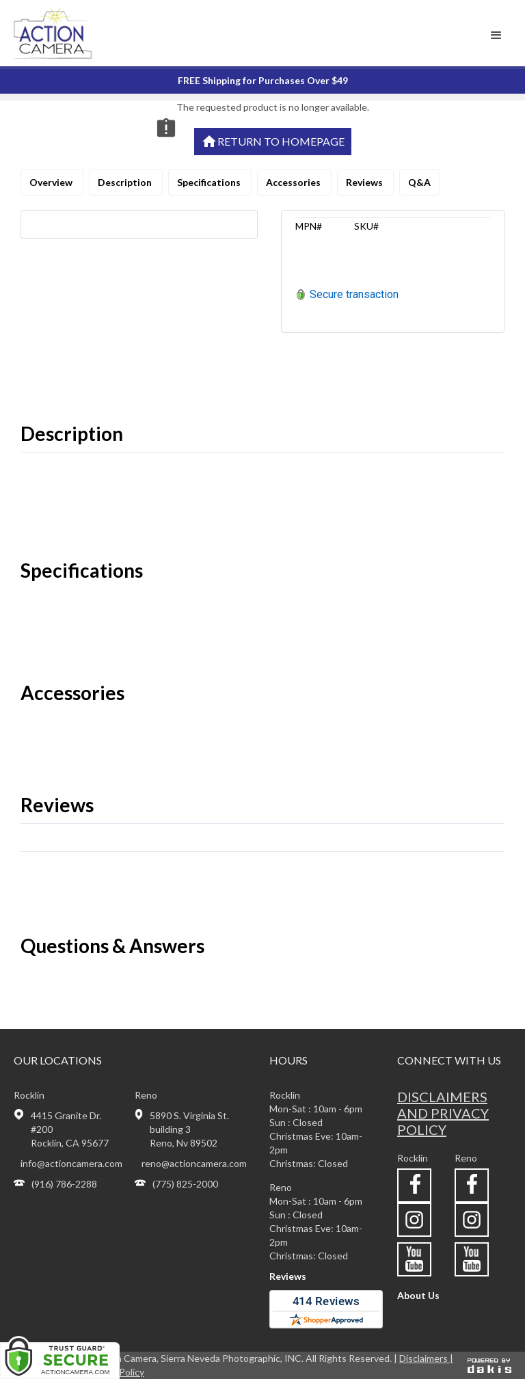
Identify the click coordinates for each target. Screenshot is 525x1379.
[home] (71, 33)
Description (126, 182)
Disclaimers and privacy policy (443, 1113)
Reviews (365, 182)
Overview (52, 182)
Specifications (210, 182)
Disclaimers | (426, 1358)
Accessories (294, 182)
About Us (418, 1295)
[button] (496, 35)
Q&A (419, 182)
